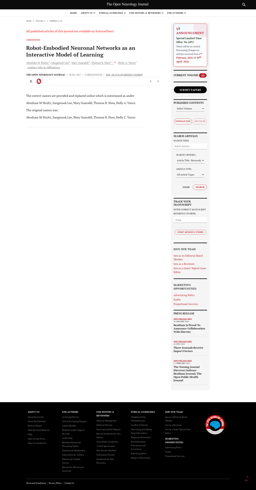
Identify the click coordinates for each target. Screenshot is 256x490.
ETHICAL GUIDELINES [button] (111, 13)
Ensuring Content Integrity (108, 429)
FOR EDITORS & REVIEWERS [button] (145, 13)
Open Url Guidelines (37, 443)
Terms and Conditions (36, 483)
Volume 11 (41, 21)
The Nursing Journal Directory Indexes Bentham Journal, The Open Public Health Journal (188, 373)
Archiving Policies (70, 417)
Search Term (181, 140)
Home (73, 13)
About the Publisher (37, 421)
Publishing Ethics (139, 453)
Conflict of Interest (139, 425)
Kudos (177, 299)
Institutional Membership (73, 450)
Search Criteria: (186, 155)
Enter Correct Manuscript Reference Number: (190, 211)
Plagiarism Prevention (141, 437)
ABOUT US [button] (87, 13)
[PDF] (39, 81)
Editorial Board (35, 425)
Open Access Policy (36, 438)
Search (200, 187)
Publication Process (105, 455)
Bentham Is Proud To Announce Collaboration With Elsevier (189, 328)
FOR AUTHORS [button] (175, 13)
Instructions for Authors (73, 455)
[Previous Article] (151, 81)
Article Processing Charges (74, 421)
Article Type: (184, 169)
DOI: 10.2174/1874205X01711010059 (124, 74)
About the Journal (36, 417)
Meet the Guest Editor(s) (38, 430)
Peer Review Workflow (107, 450)
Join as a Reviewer (184, 263)
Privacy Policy (55, 483)
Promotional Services (186, 304)
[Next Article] (158, 81)
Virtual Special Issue (106, 446)
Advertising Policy (184, 295)
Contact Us (69, 483)
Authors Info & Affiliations (43, 67)
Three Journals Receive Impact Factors (188, 349)
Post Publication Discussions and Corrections (138, 445)
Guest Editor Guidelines (107, 441)
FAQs (30, 434)
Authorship (67, 438)
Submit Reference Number (190, 232)
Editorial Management (106, 420)
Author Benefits (69, 425)
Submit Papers (190, 90)
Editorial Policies (104, 425)
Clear (186, 187)
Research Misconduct (140, 458)
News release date (183, 319)
